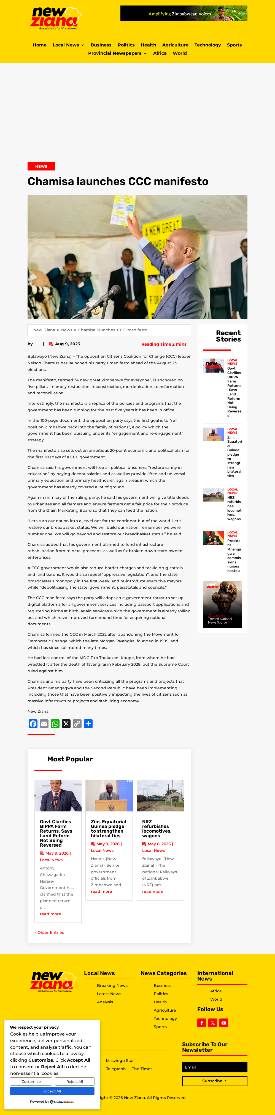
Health (148, 45)
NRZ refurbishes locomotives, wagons (157, 828)
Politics (126, 45)
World (180, 53)
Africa (160, 53)
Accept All (52, 1091)
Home (40, 45)
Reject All (74, 1081)
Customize (31, 1081)
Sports (234, 45)
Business (101, 45)
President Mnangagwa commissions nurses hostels (234, 556)
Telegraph (116, 1069)
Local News (66, 45)
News (41, 166)
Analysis (105, 1002)
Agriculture (175, 45)
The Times (142, 1069)
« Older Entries (49, 932)
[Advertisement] (137, 115)
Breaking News (112, 985)
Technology (208, 45)
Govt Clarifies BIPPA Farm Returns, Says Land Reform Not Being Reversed (56, 833)
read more (50, 914)
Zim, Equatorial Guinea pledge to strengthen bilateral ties (108, 828)
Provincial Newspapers (115, 53)
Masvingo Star (120, 1061)
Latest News (109, 993)
